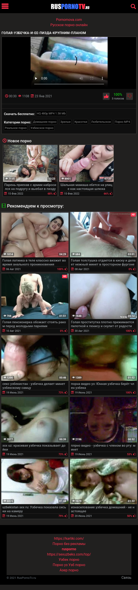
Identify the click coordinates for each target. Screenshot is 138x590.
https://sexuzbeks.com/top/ (69, 554)
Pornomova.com (69, 20)
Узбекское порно (42, 128)
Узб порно (76, 565)
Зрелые (65, 121)
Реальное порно (16, 128)
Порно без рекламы (69, 544)
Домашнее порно (44, 121)
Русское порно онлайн (69, 25)
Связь (126, 578)
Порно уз (60, 565)
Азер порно (69, 570)
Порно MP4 (122, 121)
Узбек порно (69, 560)
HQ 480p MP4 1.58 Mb (51, 113)
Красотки (81, 121)
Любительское (101, 121)
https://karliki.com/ (69, 538)
